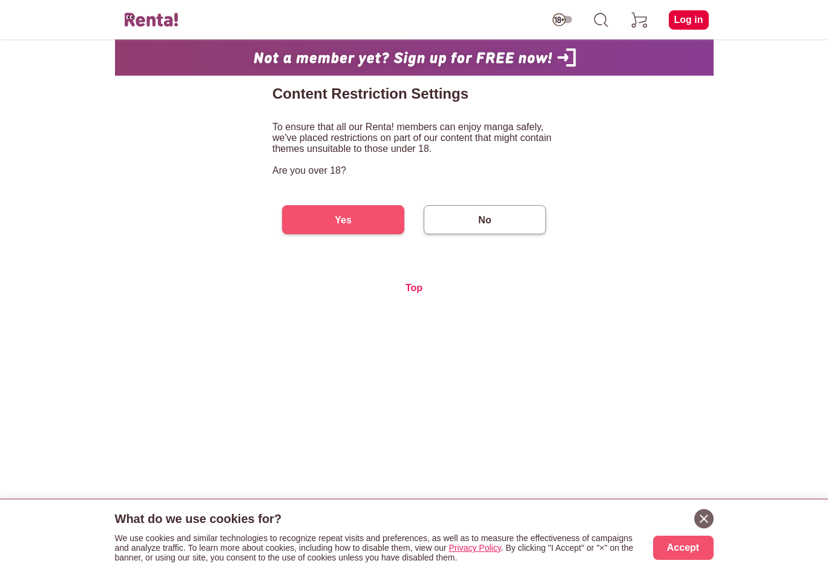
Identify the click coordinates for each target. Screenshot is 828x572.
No (484, 220)
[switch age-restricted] (562, 20)
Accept (683, 547)
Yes (343, 220)
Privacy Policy (475, 548)
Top (414, 288)
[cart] (639, 20)
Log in (688, 20)
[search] (601, 20)
